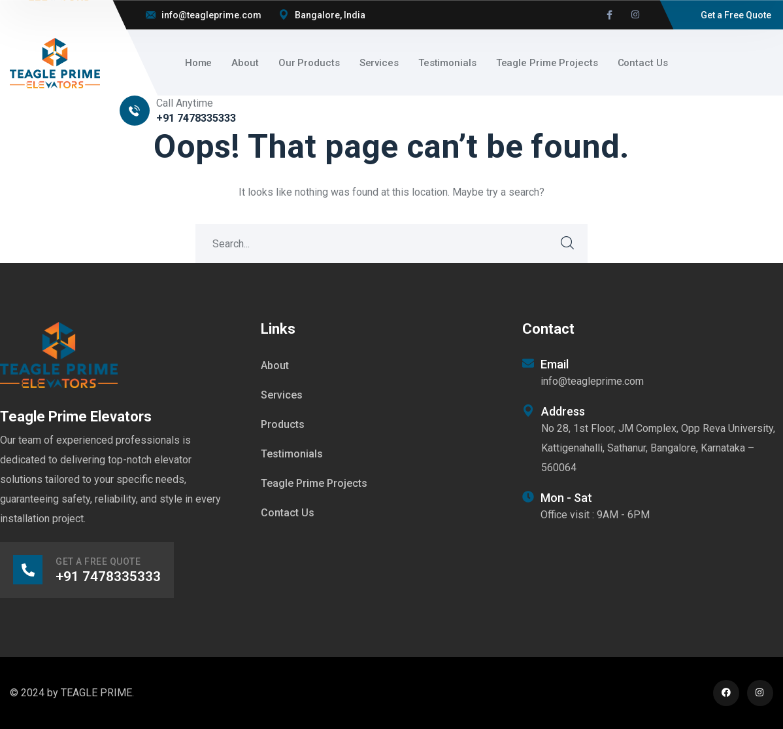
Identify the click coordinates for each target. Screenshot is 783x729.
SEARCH (568, 243)
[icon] (609, 15)
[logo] (55, 62)
